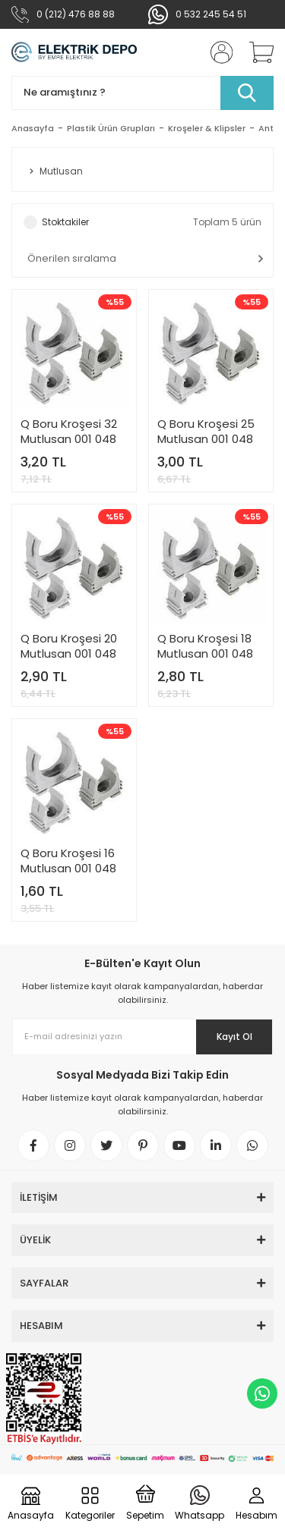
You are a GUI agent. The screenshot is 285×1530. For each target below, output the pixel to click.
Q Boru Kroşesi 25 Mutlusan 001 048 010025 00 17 (206, 431)
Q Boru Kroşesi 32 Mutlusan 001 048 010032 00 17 (69, 431)
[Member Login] (217, 52)
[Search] (142, 93)
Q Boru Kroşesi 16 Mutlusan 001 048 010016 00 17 (68, 861)
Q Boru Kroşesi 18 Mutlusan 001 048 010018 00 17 (205, 646)
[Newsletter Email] (142, 1037)
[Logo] (74, 52)
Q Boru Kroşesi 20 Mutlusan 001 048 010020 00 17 (69, 646)
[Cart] (256, 52)
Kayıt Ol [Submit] (234, 1036)
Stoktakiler (65, 221)
